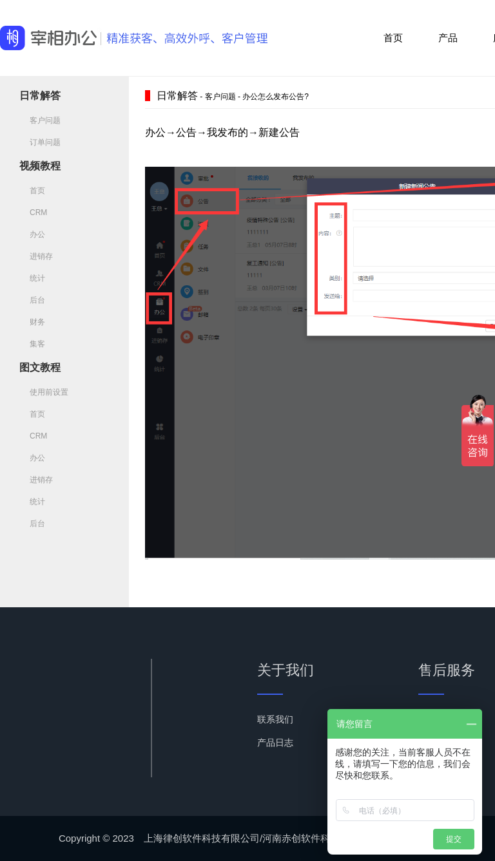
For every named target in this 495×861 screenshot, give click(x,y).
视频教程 (40, 165)
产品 (448, 37)
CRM (33, 212)
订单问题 (40, 142)
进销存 (36, 256)
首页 (393, 37)
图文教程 (40, 367)
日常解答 (40, 95)
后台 (32, 300)
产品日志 (275, 742)
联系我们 (275, 719)
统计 (32, 278)
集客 (32, 343)
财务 (32, 321)
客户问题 (40, 120)
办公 (32, 234)
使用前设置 (43, 392)
